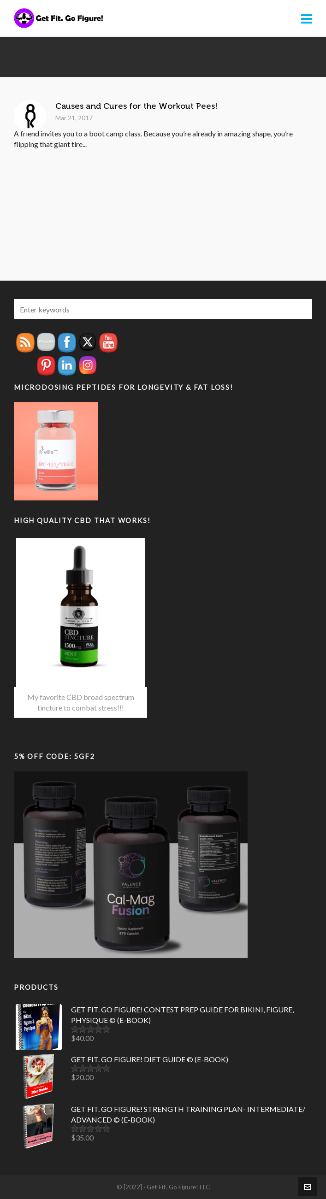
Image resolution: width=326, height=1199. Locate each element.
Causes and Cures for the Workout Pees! (136, 106)
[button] (300, 309)
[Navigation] (306, 18)
